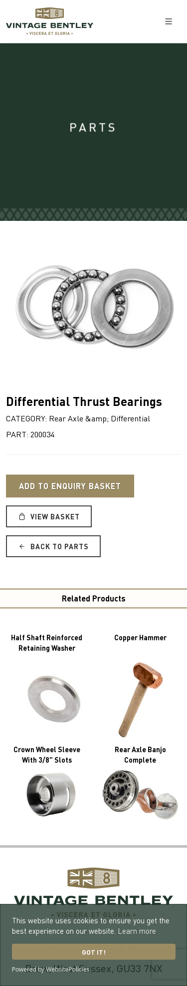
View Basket (49, 516)
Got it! (94, 952)
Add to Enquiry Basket (70, 486)
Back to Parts (53, 546)
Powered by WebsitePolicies (51, 969)
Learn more (137, 931)
